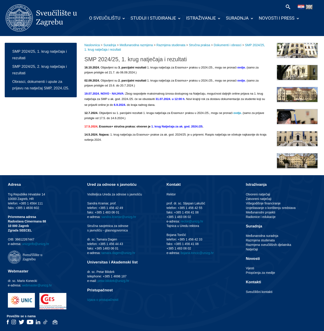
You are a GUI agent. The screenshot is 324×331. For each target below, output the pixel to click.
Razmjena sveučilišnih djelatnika (268, 245)
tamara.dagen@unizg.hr (118, 253)
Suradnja (237, 18)
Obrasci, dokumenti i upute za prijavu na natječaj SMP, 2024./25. (40, 84)
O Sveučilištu (104, 18)
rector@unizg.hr (192, 221)
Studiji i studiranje (153, 18)
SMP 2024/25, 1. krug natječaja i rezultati (39, 54)
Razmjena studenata (170, 45)
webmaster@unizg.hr (37, 285)
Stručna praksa (199, 45)
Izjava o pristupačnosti (103, 300)
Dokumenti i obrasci (227, 45)
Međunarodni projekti (260, 212)
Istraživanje (201, 18)
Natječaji (252, 249)
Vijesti (250, 268)
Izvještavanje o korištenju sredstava (271, 208)
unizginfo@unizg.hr (35, 244)
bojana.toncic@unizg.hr (197, 253)
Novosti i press (277, 18)
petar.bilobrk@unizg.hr (113, 281)
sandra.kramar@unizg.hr (118, 217)
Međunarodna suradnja (262, 236)
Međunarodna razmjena (136, 45)
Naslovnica (92, 45)
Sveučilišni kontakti (259, 292)
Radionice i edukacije (261, 217)
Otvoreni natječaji (258, 194)
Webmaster (18, 271)
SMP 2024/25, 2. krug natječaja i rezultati (39, 69)
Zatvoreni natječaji (259, 199)
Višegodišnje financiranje (263, 203)
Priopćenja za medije (260, 272)
